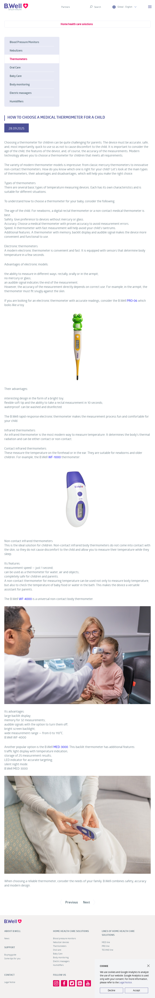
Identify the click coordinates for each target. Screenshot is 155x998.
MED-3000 (60, 747)
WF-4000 (25, 599)
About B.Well (12, 931)
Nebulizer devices (61, 942)
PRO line (105, 946)
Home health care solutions (77, 24)
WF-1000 (54, 457)
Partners (65, 6)
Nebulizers (16, 50)
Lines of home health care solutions (118, 933)
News (6, 938)
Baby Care (16, 76)
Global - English (124, 6)
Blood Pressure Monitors (24, 42)
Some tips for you (12, 958)
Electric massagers (21, 93)
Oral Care (15, 67)
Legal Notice (9, 982)
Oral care (57, 949)
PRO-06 (132, 300)
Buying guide (10, 954)
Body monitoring (20, 84)
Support (9, 947)
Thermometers (18, 59)
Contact (9, 975)
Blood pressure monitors (64, 938)
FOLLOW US (59, 975)
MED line (106, 942)
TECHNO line (107, 949)
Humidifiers (16, 101)
